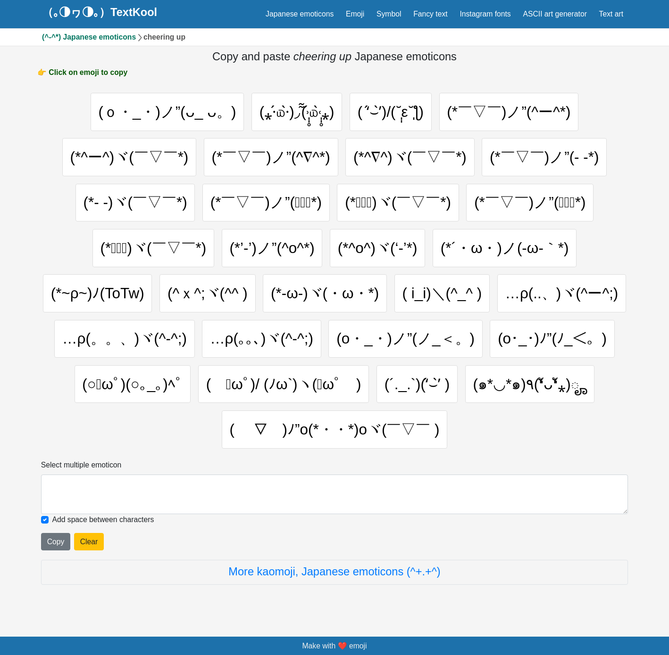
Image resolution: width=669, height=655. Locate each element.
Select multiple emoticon (81, 465)
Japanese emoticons (300, 14)
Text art (611, 14)
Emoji (355, 14)
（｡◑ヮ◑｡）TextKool (99, 12)
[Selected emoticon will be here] (334, 495)
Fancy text (430, 14)
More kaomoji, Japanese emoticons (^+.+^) (334, 571)
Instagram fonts (485, 14)
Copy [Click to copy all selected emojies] (56, 542)
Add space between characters (103, 520)
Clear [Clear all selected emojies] (89, 542)
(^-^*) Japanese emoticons (89, 37)
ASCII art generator (554, 14)
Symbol (388, 14)
